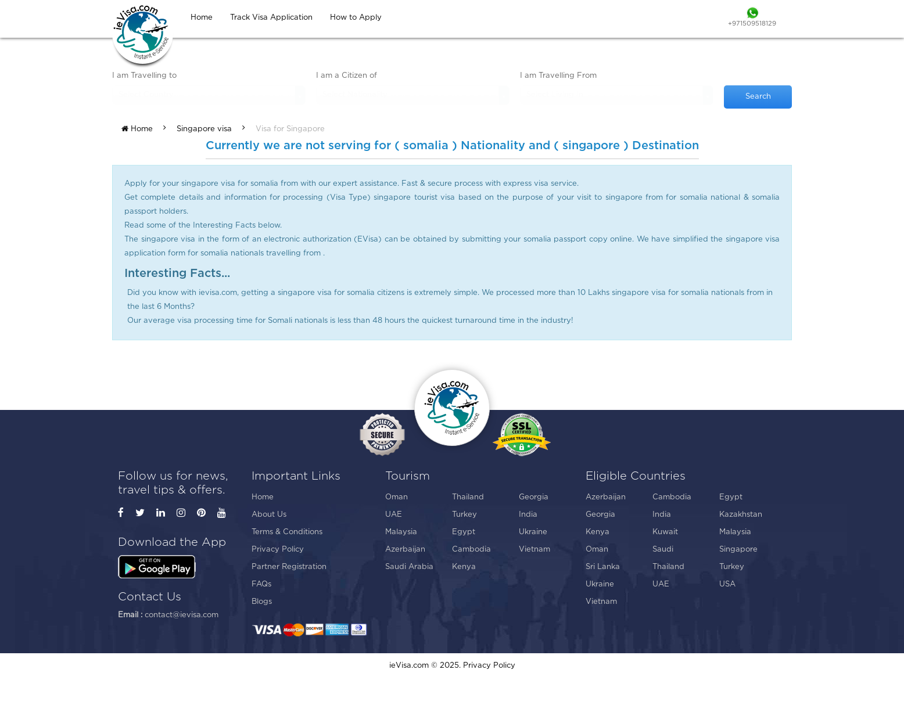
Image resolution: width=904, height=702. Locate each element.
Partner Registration (289, 567)
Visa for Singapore (290, 129)
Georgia (533, 497)
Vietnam (534, 549)
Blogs (262, 602)
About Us (269, 515)
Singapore (738, 549)
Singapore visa (204, 129)
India (528, 515)
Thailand (468, 497)
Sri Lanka (603, 567)
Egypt (463, 532)
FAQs (261, 584)
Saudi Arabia (409, 567)
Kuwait (665, 532)
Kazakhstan (740, 515)
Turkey (464, 515)
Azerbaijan (405, 549)
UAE (393, 515)
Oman (396, 497)
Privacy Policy (278, 549)
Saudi (662, 549)
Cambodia (471, 549)
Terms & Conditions (287, 532)
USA (727, 584)
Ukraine (533, 532)
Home (137, 129)
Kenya (464, 567)
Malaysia (401, 532)
